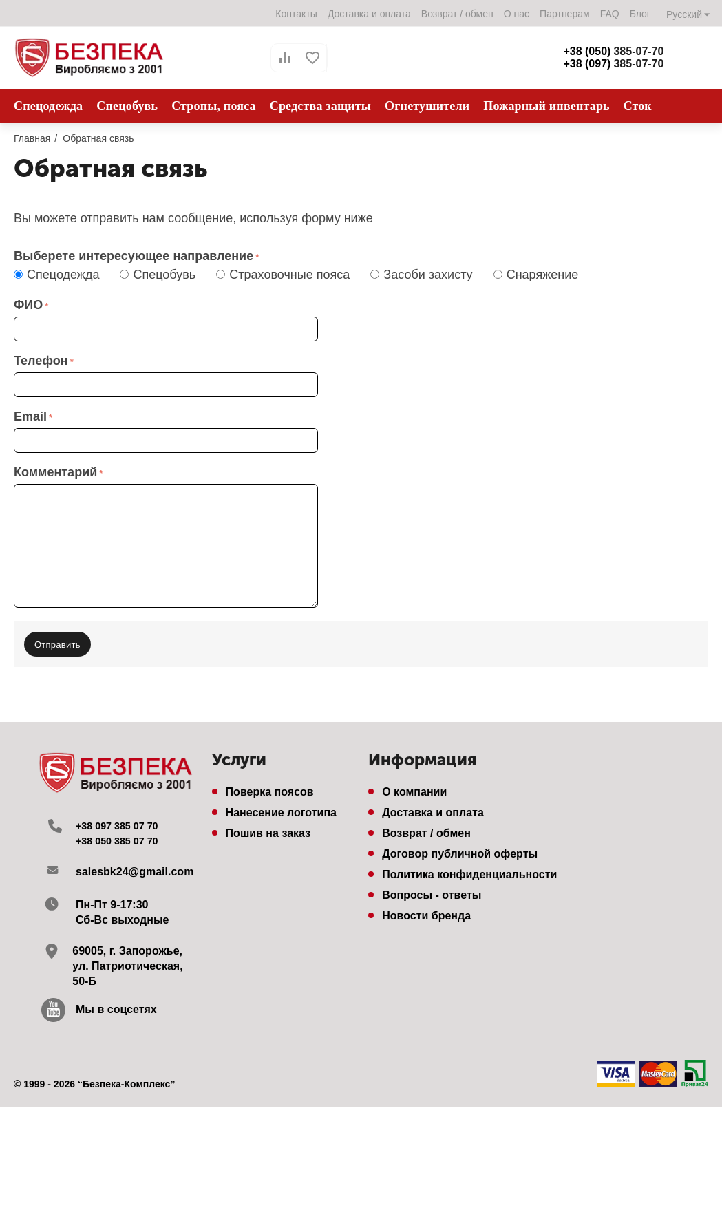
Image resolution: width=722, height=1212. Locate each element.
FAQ (609, 13)
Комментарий (55, 472)
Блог (639, 13)
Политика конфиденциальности (469, 867)
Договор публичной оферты (460, 847)
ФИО (28, 305)
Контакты (296, 13)
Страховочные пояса (286, 274)
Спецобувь (161, 274)
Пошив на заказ (268, 826)
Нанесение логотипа (281, 805)
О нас (516, 13)
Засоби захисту (424, 274)
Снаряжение (539, 274)
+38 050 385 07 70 (122, 834)
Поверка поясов (270, 785)
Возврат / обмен (457, 13)
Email (30, 416)
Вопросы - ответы (431, 888)
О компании (414, 785)
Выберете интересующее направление (133, 256)
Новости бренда (426, 909)
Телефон (41, 361)
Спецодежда (60, 274)
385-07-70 (613, 51)
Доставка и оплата (368, 13)
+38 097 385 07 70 (122, 819)
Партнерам (564, 13)
